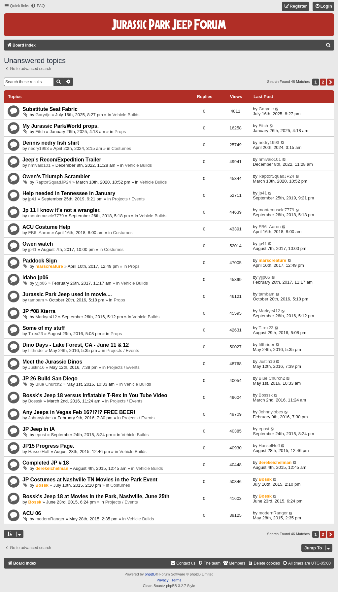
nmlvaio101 (39, 165)
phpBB (150, 574)
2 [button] (323, 82)
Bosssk (35, 401)
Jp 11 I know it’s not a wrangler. (61, 210)
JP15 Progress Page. (48, 446)
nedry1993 (38, 148)
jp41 (32, 198)
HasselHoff (39, 451)
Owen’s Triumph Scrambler (56, 176)
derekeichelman (51, 468)
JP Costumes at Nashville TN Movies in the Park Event (89, 479)
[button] (330, 82)
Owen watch (37, 244)
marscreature (49, 266)
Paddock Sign (39, 260)
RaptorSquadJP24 (53, 182)
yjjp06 (41, 283)
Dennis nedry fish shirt (50, 143)
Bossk (42, 485)
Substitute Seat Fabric (50, 109)
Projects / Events (128, 198)
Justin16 (36, 367)
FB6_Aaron (39, 232)
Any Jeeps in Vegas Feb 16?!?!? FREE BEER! (78, 412)
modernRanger (49, 518)
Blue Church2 (48, 384)
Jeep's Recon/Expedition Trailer (61, 159)
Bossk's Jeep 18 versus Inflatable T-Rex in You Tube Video (94, 395)
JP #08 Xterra (38, 311)
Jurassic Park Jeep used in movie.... (67, 294)
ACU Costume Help (46, 227)
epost (40, 434)
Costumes (121, 148)
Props (120, 131)
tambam (36, 299)
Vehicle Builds (125, 114)
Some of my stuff (43, 328)
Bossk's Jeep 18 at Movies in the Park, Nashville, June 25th (95, 496)
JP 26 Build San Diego (50, 378)
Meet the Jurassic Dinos (52, 362)
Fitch (40, 131)
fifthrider (36, 350)
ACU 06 (31, 513)
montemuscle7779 (46, 215)
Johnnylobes (40, 417)
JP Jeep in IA (38, 429)
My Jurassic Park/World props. (60, 126)
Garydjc (42, 114)
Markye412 (46, 316)
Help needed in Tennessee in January (68, 193)
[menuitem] (38, 6)
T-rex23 (35, 333)
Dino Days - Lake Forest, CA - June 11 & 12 (75, 345)
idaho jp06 (35, 277)
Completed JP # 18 (45, 463)
